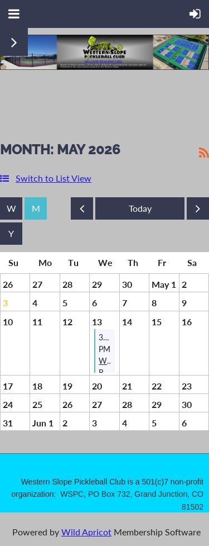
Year (11, 233)
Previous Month (82, 211)
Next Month (198, 211)
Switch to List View (53, 178)
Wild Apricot (86, 531)
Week (11, 208)
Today (139, 208)
